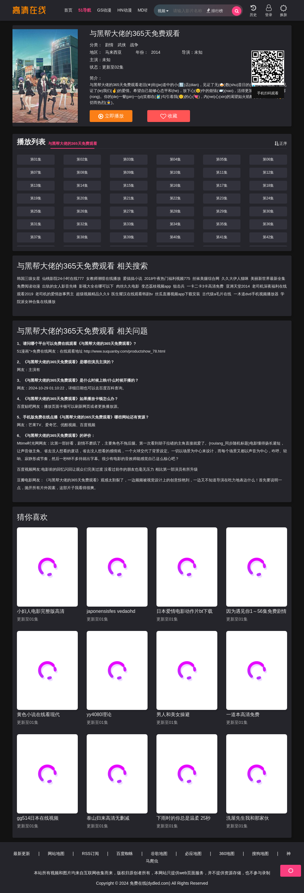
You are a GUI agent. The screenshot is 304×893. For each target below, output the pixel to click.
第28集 (175, 211)
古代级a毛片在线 (216, 294)
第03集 (128, 159)
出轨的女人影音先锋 (59, 286)
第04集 (175, 159)
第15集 (128, 185)
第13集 (35, 185)
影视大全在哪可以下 (96, 286)
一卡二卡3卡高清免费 (205, 286)
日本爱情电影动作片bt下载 (184, 611)
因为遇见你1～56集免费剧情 (256, 611)
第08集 (82, 172)
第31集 (35, 224)
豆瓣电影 (24, 480)
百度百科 (107, 388)
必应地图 (193, 853)
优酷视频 (68, 425)
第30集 (268, 211)
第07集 (35, 172)
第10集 (175, 172)
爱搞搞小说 (132, 278)
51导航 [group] (84, 10)
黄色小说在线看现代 (38, 714)
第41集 (221, 237)
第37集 (35, 237)
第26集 (82, 211)
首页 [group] (68, 10)
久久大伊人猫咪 (234, 278)
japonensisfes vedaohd (111, 611)
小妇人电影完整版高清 (40, 611)
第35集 (221, 224)
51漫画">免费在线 (32, 351)
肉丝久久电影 (127, 286)
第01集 (35, 159)
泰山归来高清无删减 (108, 818)
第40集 (175, 237)
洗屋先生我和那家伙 (247, 818)
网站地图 (56, 853)
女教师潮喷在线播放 (103, 278)
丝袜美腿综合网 (205, 278)
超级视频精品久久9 (92, 294)
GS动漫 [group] (104, 10)
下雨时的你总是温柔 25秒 (183, 818)
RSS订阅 (90, 853)
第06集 (268, 159)
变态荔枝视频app (156, 286)
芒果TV (34, 425)
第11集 (221, 172)
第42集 (268, 237)
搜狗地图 (260, 853)
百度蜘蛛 (124, 853)
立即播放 (111, 116)
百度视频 (87, 425)
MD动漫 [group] (145, 10)
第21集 (128, 198)
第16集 (175, 185)
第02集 (82, 159)
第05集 (221, 159)
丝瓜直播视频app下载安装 (177, 294)
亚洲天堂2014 (238, 286)
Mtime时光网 (28, 443)
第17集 (221, 185)
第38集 (82, 237)
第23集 (221, 198)
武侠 (122, 44)
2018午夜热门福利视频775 (167, 278)
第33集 (128, 224)
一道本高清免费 (242, 714)
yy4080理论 (99, 714)
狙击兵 (179, 286)
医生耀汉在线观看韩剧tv (132, 294)
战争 (134, 44)
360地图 (227, 853)
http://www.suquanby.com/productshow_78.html (124, 351)
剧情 (109, 44)
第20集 (82, 198)
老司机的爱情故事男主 (54, 294)
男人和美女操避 (173, 714)
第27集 (128, 211)
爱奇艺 (51, 425)
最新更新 (21, 853)
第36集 (268, 224)
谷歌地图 (159, 853)
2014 (155, 52)
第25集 (35, 211)
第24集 (268, 198)
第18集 (268, 185)
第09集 (128, 172)
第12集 (268, 172)
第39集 (128, 237)
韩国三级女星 (28, 278)
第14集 (82, 185)
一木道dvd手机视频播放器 (256, 294)
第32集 (82, 224)
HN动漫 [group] (124, 10)
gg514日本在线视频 (38, 818)
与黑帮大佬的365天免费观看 (135, 33)
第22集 (175, 198)
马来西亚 (113, 52)
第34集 (175, 224)
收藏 (168, 116)
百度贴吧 (24, 406)
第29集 (221, 211)
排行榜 (215, 10)
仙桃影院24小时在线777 (63, 278)
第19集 (35, 198)
